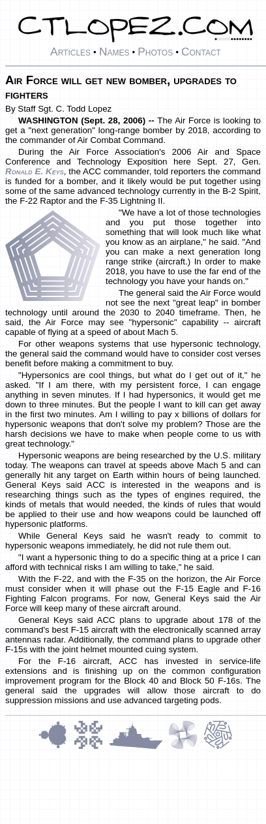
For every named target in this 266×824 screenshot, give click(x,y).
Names (114, 51)
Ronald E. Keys (34, 171)
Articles (70, 51)
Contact (201, 51)
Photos (155, 51)
